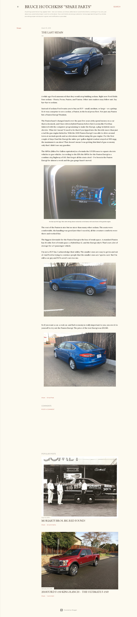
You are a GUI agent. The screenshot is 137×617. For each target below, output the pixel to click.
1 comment (50, 596)
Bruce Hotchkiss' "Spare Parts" (58, 6)
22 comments (51, 525)
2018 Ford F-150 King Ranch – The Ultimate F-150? (75, 592)
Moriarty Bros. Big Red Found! (63, 520)
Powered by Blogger (68, 610)
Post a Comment (47, 409)
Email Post (50, 397)
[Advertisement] (79, 431)
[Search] (116, 6)
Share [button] (19, 28)
